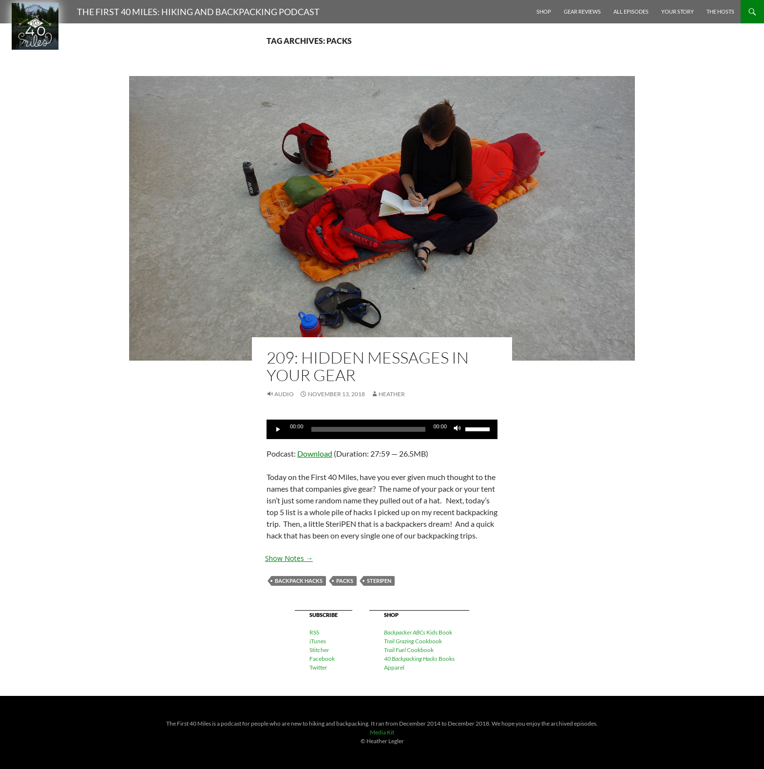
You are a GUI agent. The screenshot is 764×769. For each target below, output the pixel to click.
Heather (392, 394)
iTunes (317, 641)
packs (344, 580)
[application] (382, 429)
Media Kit (382, 732)
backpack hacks (299, 580)
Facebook (322, 658)
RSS (314, 632)
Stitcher (319, 650)
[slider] (368, 429)
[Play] (279, 429)
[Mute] (457, 429)
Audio (284, 394)
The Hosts (720, 11)
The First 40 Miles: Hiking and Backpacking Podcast (198, 11)
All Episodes (631, 11)
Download (314, 453)
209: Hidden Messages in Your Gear (368, 366)
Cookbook (413, 641)
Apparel (394, 667)
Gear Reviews (582, 11)
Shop (543, 11)
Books (419, 658)
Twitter (318, 667)
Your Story (677, 11)
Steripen (379, 580)
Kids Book (418, 632)
